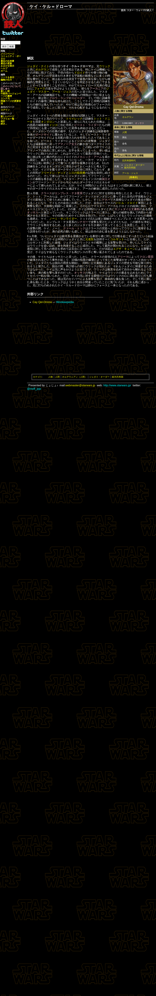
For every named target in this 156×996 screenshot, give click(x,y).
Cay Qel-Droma (42, 302)
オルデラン (127, 117)
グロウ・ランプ (59, 98)
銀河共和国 (130, 167)
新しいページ (7, 116)
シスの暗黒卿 (77, 172)
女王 (74, 144)
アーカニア (96, 88)
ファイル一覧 (7, 119)
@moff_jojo (34, 388)
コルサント (117, 239)
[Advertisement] (90, 33)
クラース (46, 193)
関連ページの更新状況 (11, 102)
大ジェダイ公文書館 (127, 209)
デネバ (106, 199)
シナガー (82, 221)
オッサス (139, 123)
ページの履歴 (11, 94)
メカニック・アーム (89, 156)
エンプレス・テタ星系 (69, 193)
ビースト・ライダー (86, 125)
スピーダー (78, 98)
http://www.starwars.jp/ (117, 385)
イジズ (53, 125)
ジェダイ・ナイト (38, 66)
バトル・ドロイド (127, 202)
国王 (104, 179)
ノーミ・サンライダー (63, 218)
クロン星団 (146, 256)
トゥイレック (74, 118)
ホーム (4, 71)
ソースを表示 (7, 77)
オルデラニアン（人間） (74, 377)
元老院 (89, 239)
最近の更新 (6, 63)
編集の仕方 (6, 79)
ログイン (5, 110)
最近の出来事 (7, 61)
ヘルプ (4, 68)
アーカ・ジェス (130, 173)
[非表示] (133, 177)
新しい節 (5, 91)
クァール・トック (74, 228)
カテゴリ (37, 377)
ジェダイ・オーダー (134, 165)
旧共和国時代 (129, 160)
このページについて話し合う (11, 87)
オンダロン (48, 121)
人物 (50, 377)
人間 (124, 132)
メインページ (7, 53)
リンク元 (5, 98)
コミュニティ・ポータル (11, 57)
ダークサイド (43, 134)
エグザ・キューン (124, 248)
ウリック (104, 66)
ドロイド (79, 72)
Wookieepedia (65, 302)
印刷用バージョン (10, 93)
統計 (3, 121)
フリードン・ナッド (53, 172)
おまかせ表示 (7, 66)
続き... (4, 123)
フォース (39, 88)
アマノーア (64, 144)
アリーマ (122, 256)
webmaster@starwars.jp (80, 385)
